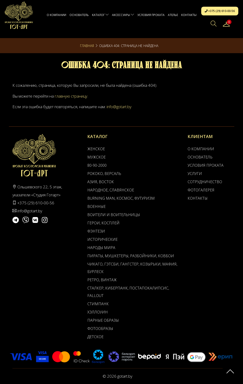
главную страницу (71, 96)
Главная (87, 46)
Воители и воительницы (113, 214)
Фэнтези (96, 231)
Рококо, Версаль (104, 173)
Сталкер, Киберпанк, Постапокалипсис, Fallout (128, 291)
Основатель (79, 15)
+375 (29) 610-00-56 (220, 11)
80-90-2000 (97, 165)
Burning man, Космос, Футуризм (121, 198)
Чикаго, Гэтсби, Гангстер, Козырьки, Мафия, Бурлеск (132, 267)
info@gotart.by (119, 106)
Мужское (96, 157)
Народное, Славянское (110, 190)
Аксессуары (123, 15)
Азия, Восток (100, 181)
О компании (56, 15)
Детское (95, 336)
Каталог (100, 15)
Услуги (195, 173)
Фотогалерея (201, 190)
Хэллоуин (97, 312)
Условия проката (151, 15)
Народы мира (101, 247)
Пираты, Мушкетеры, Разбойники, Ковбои (130, 255)
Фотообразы (100, 328)
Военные (96, 206)
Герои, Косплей (103, 223)
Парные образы (103, 320)
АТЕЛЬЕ (173, 15)
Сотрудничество (205, 181)
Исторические (102, 239)
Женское (96, 148)
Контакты (189, 15)
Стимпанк (98, 303)
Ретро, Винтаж (102, 279)
